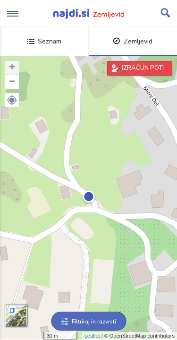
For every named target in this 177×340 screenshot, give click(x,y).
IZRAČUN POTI (143, 68)
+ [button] (12, 68)
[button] (12, 100)
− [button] (12, 82)
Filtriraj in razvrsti (88, 321)
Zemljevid (132, 41)
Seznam (44, 41)
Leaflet (92, 336)
